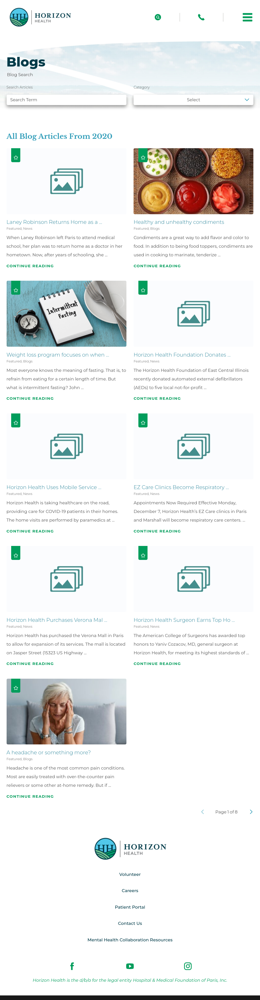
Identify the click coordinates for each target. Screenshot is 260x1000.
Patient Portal (130, 907)
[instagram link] (188, 966)
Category (142, 87)
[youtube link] (130, 966)
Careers (130, 890)
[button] (247, 17)
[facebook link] (72, 966)
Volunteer (130, 874)
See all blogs (25, 113)
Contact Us (130, 923)
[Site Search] (158, 17)
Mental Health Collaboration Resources (130, 939)
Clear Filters (236, 113)
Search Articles (20, 87)
